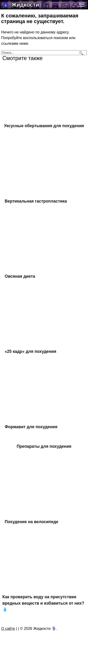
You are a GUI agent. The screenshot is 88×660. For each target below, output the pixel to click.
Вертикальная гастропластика (36, 201)
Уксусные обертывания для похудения (44, 125)
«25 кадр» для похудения (30, 351)
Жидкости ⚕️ (29, 4)
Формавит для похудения (31, 426)
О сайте (8, 629)
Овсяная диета (20, 276)
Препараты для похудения (44, 446)
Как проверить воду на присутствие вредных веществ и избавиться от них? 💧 (43, 603)
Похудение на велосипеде (31, 521)
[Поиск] (80, 52)
